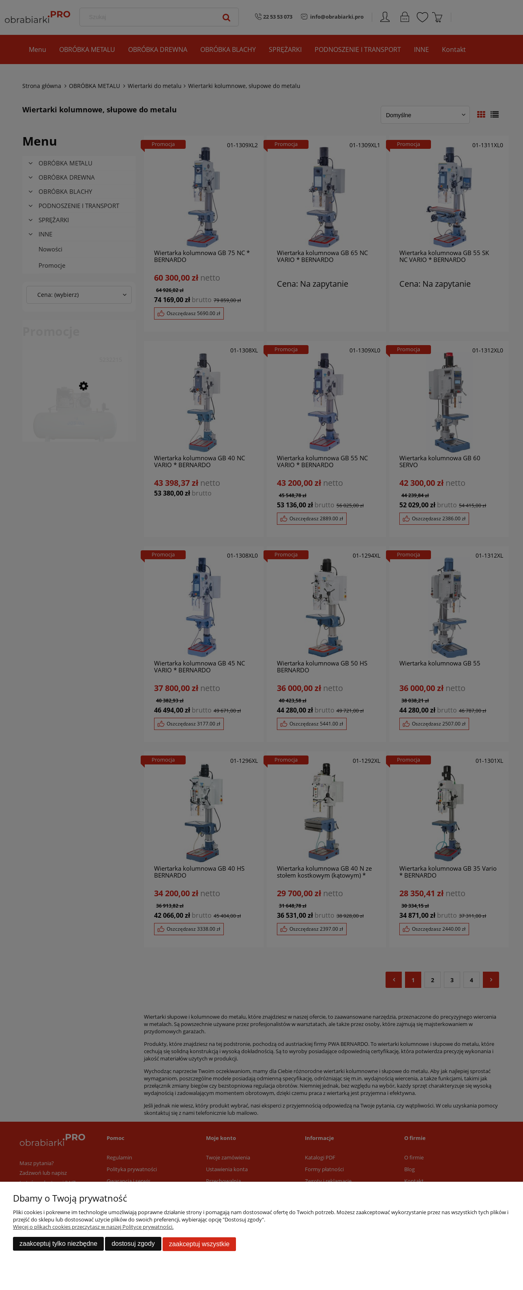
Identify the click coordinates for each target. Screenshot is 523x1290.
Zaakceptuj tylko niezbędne (58, 1244)
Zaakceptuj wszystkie (199, 1244)
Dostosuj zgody (133, 1244)
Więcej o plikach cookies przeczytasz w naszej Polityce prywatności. (93, 1227)
